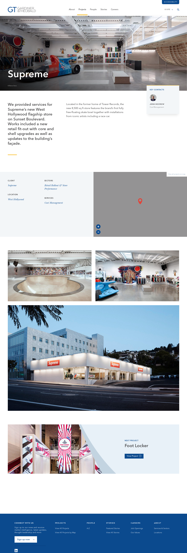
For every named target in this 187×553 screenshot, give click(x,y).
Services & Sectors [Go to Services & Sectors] (161, 528)
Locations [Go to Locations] (158, 533)
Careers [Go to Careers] (136, 523)
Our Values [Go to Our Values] (135, 533)
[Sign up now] (26, 539)
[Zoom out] (98, 232)
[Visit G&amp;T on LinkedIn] (16, 550)
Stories (104, 10)
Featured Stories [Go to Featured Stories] (113, 528)
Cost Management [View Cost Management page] (53, 203)
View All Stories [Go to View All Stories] (112, 533)
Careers (114, 10)
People (93, 10)
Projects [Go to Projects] (60, 523)
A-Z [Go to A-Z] (88, 528)
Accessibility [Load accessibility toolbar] (170, 2)
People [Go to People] (91, 523)
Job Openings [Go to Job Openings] (137, 528)
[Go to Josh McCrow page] (163, 101)
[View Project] (134, 456)
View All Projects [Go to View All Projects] (62, 528)
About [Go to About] (157, 523)
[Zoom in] (98, 226)
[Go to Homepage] (22, 10)
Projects (82, 10)
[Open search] (178, 10)
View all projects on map (176, 174)
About (72, 10)
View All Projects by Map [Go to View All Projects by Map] (65, 533)
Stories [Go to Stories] (110, 523)
